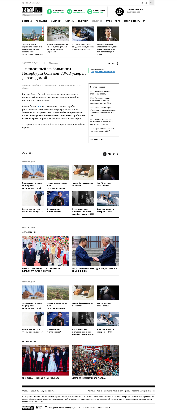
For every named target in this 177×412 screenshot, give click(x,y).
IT (144, 21)
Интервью (27, 21)
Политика (82, 21)
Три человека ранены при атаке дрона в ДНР (102, 129)
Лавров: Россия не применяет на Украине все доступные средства (102, 121)
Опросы (151, 391)
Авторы (143, 391)
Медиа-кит (118, 391)
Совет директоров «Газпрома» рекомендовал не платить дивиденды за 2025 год (103, 111)
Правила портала (131, 391)
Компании (55, 21)
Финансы (69, 21)
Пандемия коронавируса (103, 71)
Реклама (91, 391)
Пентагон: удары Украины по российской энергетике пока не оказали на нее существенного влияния (33, 49)
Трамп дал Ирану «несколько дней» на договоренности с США (100, 100)
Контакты (108, 391)
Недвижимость (131, 21)
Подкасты (41, 21)
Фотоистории (29, 232)
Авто (117, 21)
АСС (39, 106)
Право (109, 21)
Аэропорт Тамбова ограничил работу (100, 92)
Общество (96, 21)
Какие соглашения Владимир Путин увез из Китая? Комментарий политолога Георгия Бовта (108, 49)
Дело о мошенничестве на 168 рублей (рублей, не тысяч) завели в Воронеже (57, 48)
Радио (99, 391)
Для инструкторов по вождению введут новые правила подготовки (83, 46)
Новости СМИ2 (28, 227)
